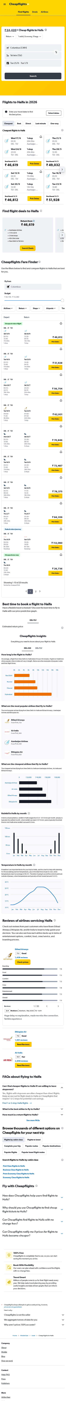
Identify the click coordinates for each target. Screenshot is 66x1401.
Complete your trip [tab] (12, 1146)
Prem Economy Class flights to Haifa (18, 1174)
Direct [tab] (28, 123)
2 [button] (35, 591)
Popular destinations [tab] (52, 1146)
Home (15, 1336)
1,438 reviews (21, 957)
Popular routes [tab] (31, 1146)
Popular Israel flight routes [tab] (33, 1152)
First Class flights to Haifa (14, 1166)
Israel (33, 1336)
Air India (18, 1053)
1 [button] (30, 591)
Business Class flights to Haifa (16, 1170)
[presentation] (45, 30)
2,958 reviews (21, 1061)
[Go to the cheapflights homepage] (19, 4)
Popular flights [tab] (10, 1152)
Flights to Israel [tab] (34, 1140)
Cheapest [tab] (8, 123)
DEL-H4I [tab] (27, 648)
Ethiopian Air (20, 1032)
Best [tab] (19, 123)
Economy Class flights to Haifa (16, 1177)
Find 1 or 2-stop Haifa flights (17, 1103)
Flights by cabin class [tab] (13, 1140)
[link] (28, 248)
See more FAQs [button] (33, 1120)
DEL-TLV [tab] (33, 620)
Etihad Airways (21, 949)
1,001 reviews (21, 1040)
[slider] (62, 300)
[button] (5, 4)
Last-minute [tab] (41, 123)
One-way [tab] (54, 123)
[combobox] (10, 36)
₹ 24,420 (10, 30)
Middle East (24, 1336)
